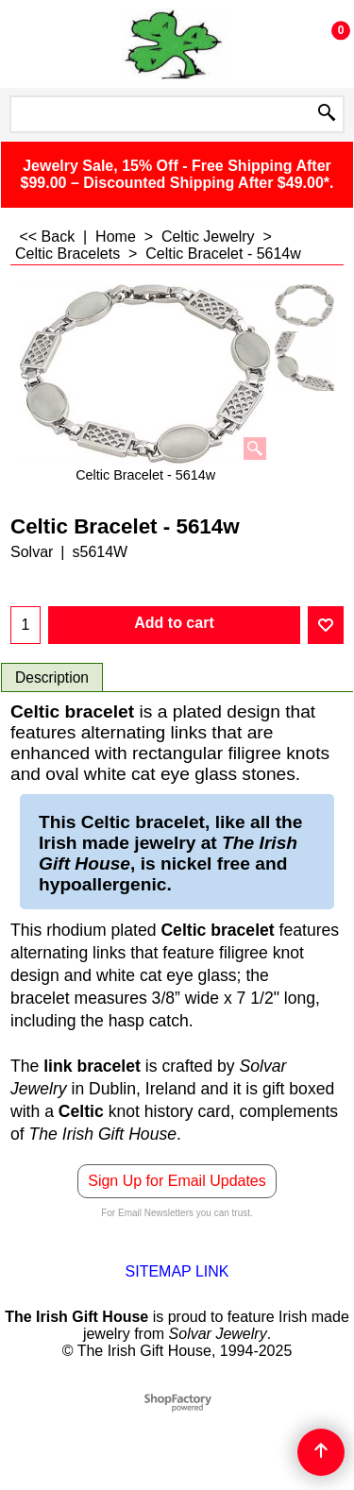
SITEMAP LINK (177, 1271)
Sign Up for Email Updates (177, 1181)
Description (52, 677)
